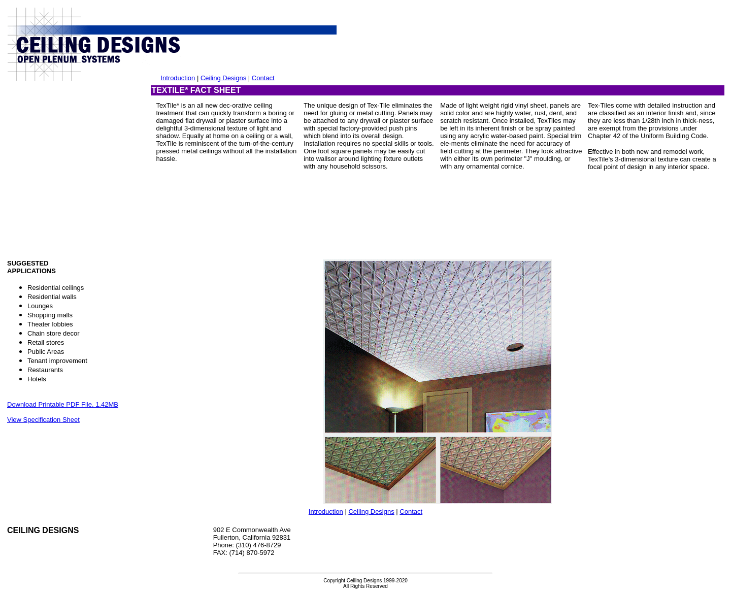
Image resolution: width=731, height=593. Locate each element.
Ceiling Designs (223, 78)
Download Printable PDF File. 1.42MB (62, 404)
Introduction (177, 78)
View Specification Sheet (43, 419)
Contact (263, 78)
